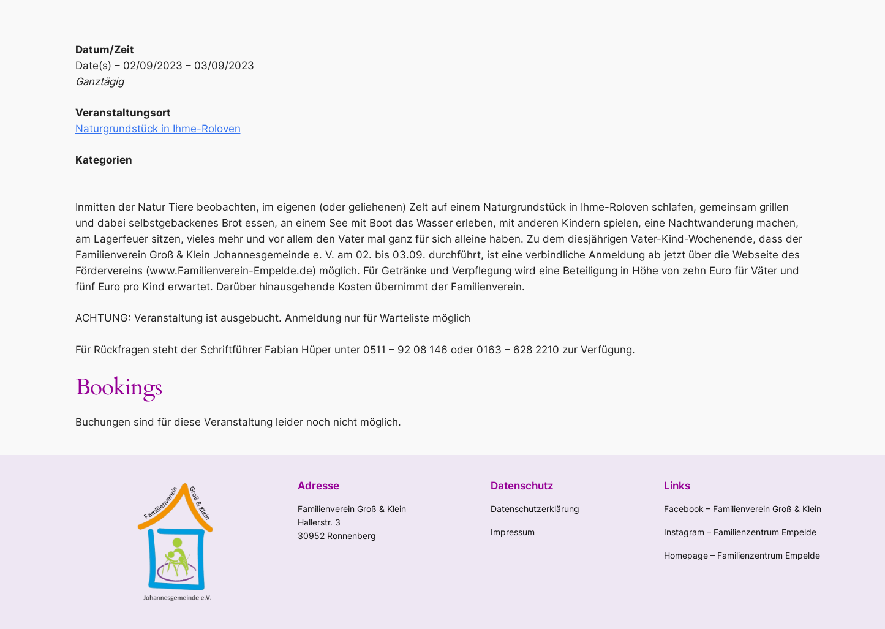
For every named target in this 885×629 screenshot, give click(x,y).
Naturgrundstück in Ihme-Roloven (158, 128)
